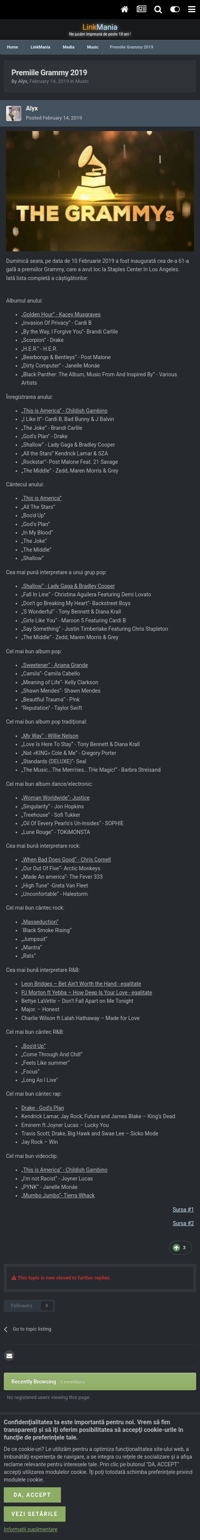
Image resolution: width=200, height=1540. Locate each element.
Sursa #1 (183, 1209)
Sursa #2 (183, 1223)
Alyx (22, 81)
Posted (54, 118)
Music (82, 81)
